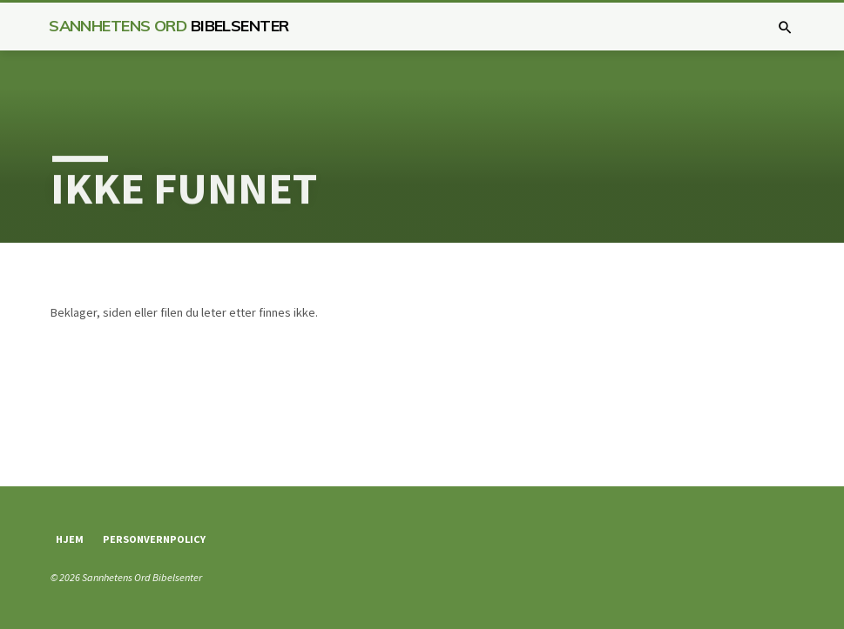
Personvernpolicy (154, 538)
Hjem (70, 538)
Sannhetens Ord (168, 26)
